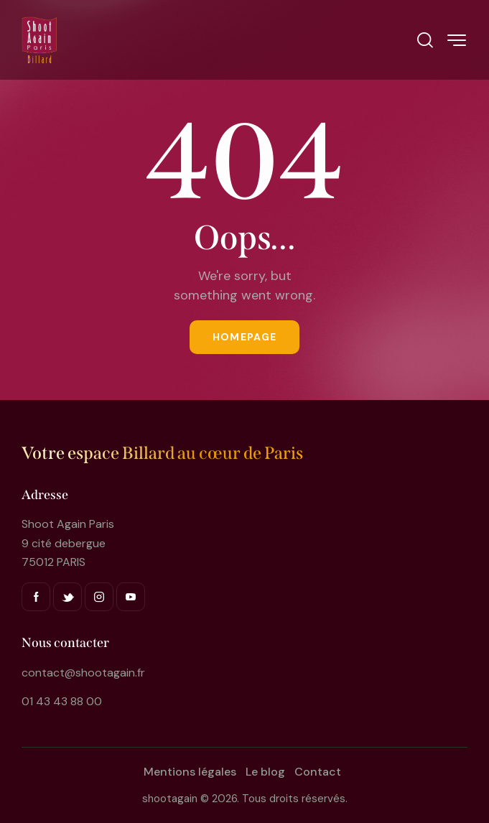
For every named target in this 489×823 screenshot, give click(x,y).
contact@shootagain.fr (83, 672)
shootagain (169, 798)
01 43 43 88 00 (62, 701)
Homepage (244, 336)
